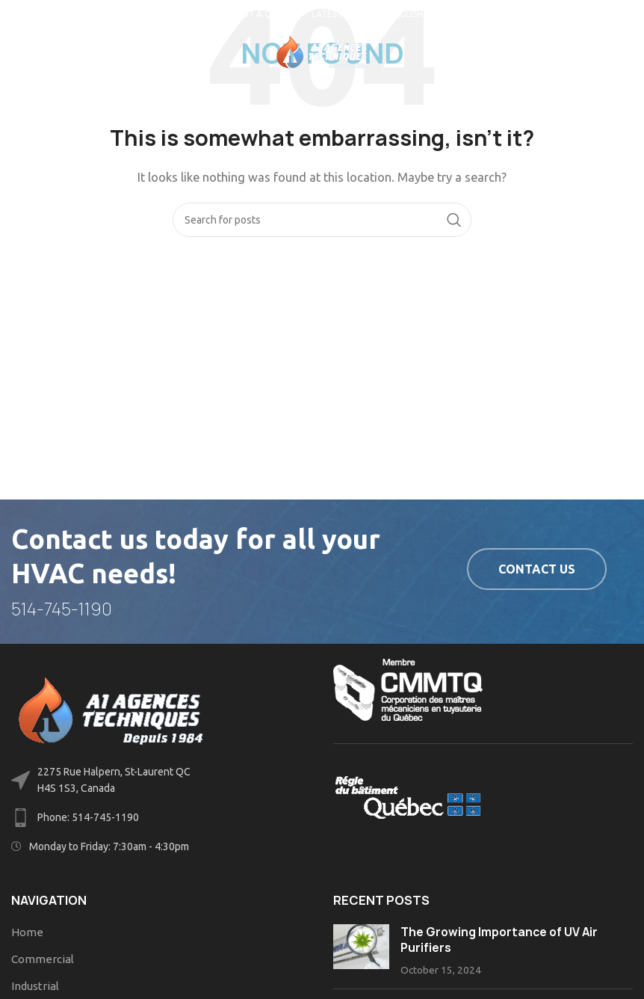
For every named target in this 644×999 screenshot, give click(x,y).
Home (27, 932)
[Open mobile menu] (36, 52)
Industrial (35, 986)
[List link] (161, 817)
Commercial (42, 959)
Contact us (536, 569)
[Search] (322, 220)
